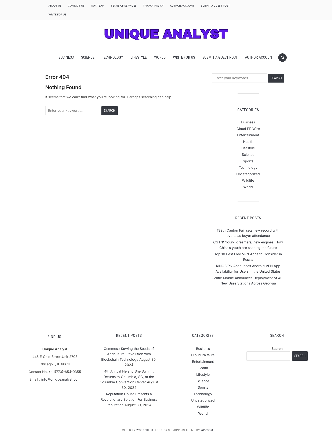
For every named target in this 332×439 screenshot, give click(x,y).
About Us (55, 5)
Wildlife (248, 180)
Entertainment (248, 135)
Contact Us (76, 5)
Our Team (97, 5)
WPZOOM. (207, 430)
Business (66, 57)
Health (248, 141)
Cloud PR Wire (248, 129)
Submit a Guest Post (215, 5)
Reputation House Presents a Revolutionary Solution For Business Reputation (129, 399)
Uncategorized (248, 174)
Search (277, 349)
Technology (112, 57)
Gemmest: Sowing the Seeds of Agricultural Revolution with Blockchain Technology (127, 354)
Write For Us (57, 14)
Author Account (182, 5)
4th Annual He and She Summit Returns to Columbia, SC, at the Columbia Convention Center (127, 376)
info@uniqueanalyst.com (60, 379)
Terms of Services (124, 5)
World (160, 57)
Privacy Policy (153, 5)
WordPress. (145, 430)
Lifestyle (138, 57)
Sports (248, 161)
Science (87, 57)
